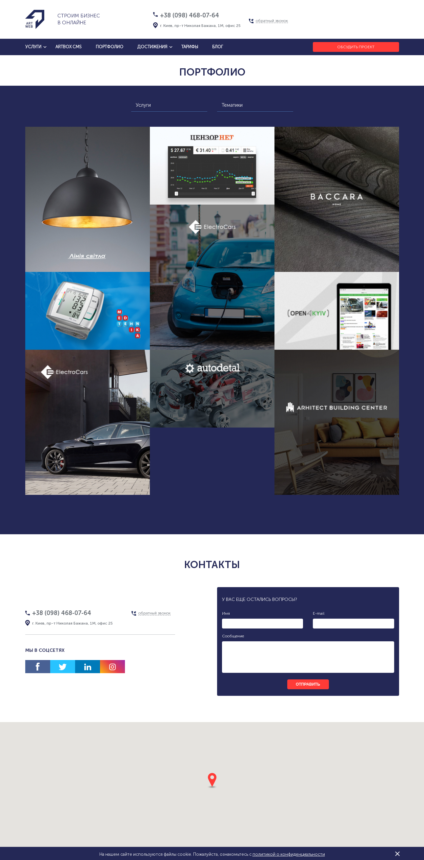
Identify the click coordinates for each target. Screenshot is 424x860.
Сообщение (233, 636)
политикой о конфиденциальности (288, 854)
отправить (308, 684)
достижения (152, 46)
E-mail (318, 613)
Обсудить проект (355, 47)
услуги (33, 46)
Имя (226, 613)
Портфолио (109, 46)
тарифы (189, 46)
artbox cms (68, 46)
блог (217, 46)
